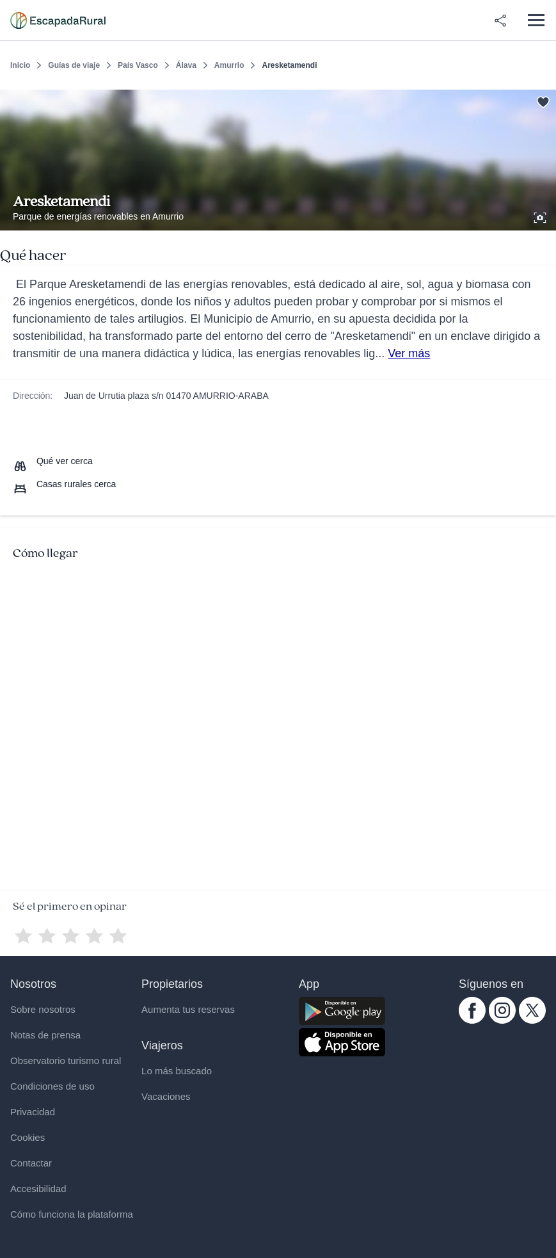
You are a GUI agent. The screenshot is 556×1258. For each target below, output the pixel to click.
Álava (186, 65)
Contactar (31, 1162)
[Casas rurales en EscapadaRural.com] (58, 20)
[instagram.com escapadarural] (502, 1020)
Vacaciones (165, 1096)
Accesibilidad (38, 1188)
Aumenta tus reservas (188, 1009)
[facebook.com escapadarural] (472, 1020)
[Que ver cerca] (53, 461)
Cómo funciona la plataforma (71, 1214)
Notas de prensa (45, 1034)
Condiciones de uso (52, 1086)
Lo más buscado (176, 1070)
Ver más (409, 353)
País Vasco (138, 65)
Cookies (27, 1137)
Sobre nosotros (42, 1009)
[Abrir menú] (536, 20)
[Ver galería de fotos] (541, 216)
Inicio (20, 65)
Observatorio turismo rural (65, 1060)
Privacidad (32, 1111)
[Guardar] (542, 99)
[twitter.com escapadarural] (532, 1020)
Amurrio (229, 65)
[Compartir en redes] (500, 20)
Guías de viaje (74, 65)
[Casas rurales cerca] (64, 484)
